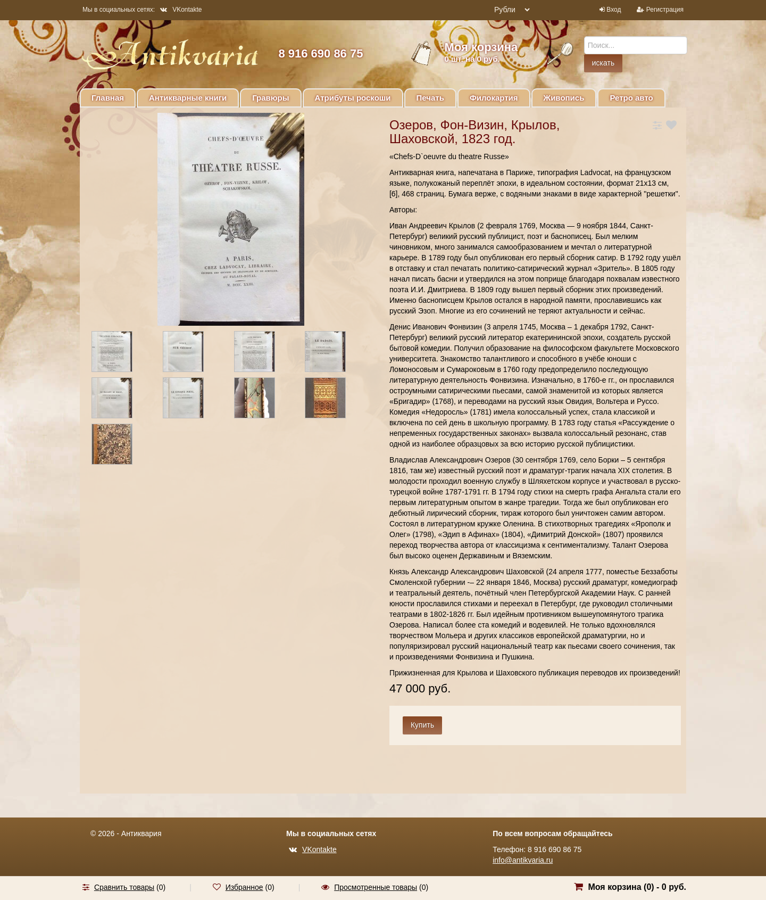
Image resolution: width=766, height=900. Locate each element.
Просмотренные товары (375, 887)
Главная (107, 97)
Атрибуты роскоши (353, 97)
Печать (430, 97)
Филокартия (494, 97)
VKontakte (181, 9)
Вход (613, 9)
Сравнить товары (124, 887)
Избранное (244, 887)
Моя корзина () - (637, 886)
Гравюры (270, 97)
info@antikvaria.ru (523, 860)
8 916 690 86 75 (320, 53)
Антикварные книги (188, 97)
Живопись (564, 97)
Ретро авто (631, 97)
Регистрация (665, 9)
